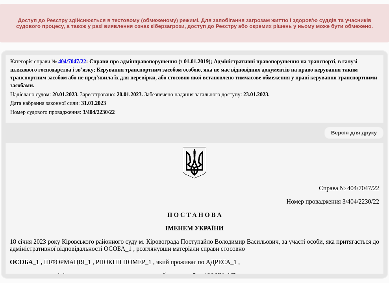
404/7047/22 (72, 61)
